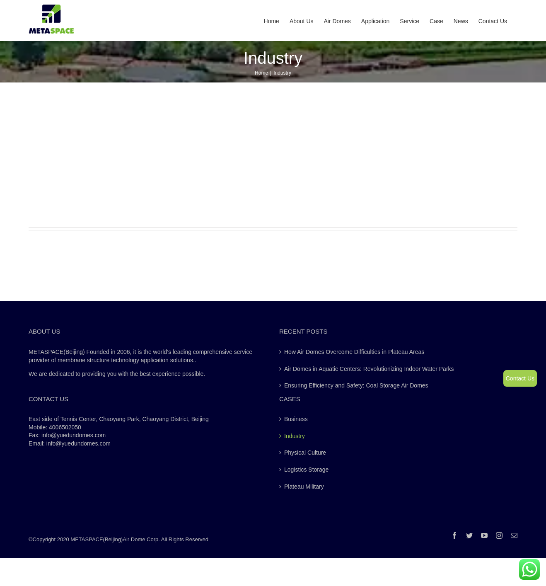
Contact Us (520, 378)
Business (296, 419)
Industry (294, 436)
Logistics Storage (306, 469)
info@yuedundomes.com (78, 443)
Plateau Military (304, 486)
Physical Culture (305, 452)
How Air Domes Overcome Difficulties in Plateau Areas (354, 352)
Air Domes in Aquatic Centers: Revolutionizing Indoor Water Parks (369, 369)
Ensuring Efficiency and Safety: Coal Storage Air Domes (356, 385)
